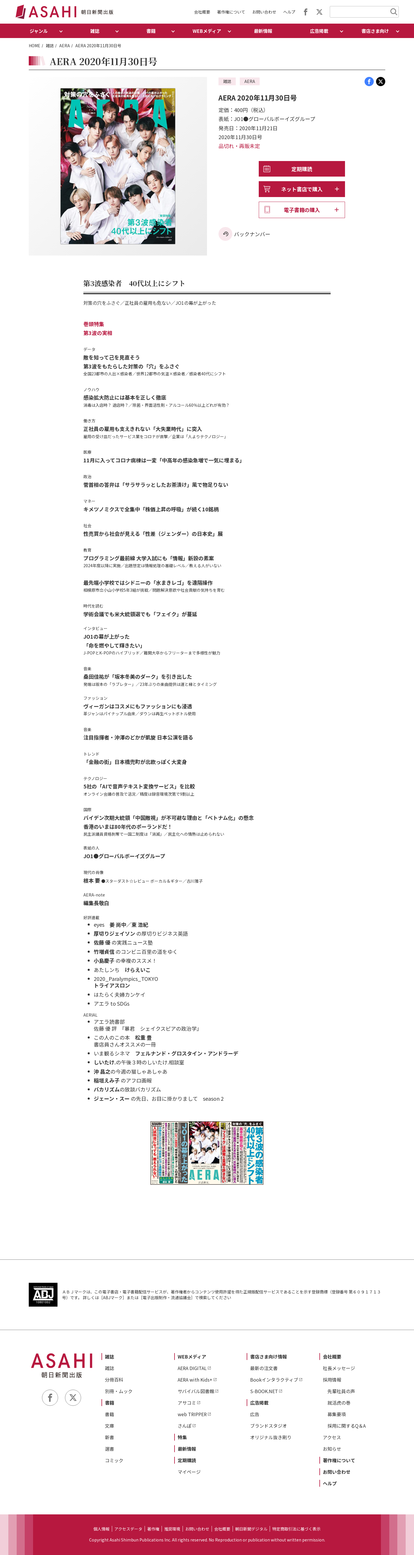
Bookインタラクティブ (274, 1379)
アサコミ (187, 1402)
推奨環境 (172, 1529)
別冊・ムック (119, 1391)
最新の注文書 (264, 1368)
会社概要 (202, 12)
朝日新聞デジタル (251, 1529)
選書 (109, 1448)
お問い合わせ (264, 12)
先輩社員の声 (341, 1391)
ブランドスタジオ (268, 1425)
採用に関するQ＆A (346, 1425)
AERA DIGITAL (192, 1368)
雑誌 (50, 45)
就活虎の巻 (338, 1402)
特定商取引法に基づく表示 (296, 1529)
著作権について (231, 12)
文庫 (109, 1425)
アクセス (332, 1437)
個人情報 (101, 1529)
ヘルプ (289, 12)
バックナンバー (252, 234)
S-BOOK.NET (264, 1391)
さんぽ (184, 1425)
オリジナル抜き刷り (271, 1437)
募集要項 (336, 1414)
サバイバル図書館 (196, 1391)
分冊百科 (114, 1379)
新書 (109, 1437)
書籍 (109, 1402)
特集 (182, 1437)
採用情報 (332, 1379)
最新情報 (263, 30)
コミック (114, 1460)
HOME (34, 45)
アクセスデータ (128, 1529)
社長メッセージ (339, 1368)
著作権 (153, 1529)
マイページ (189, 1471)
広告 (254, 1414)
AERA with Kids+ (195, 1379)
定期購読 (302, 169)
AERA (64, 45)
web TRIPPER (192, 1414)
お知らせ (332, 1448)
